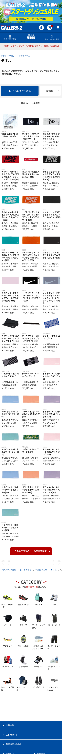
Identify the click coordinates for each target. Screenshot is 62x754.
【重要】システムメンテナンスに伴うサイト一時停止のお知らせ (31, 46)
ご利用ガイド (12, 735)
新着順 (49, 91)
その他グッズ (24, 56)
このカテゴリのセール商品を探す (30, 551)
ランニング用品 (7, 56)
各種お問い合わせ (14, 744)
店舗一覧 (10, 725)
